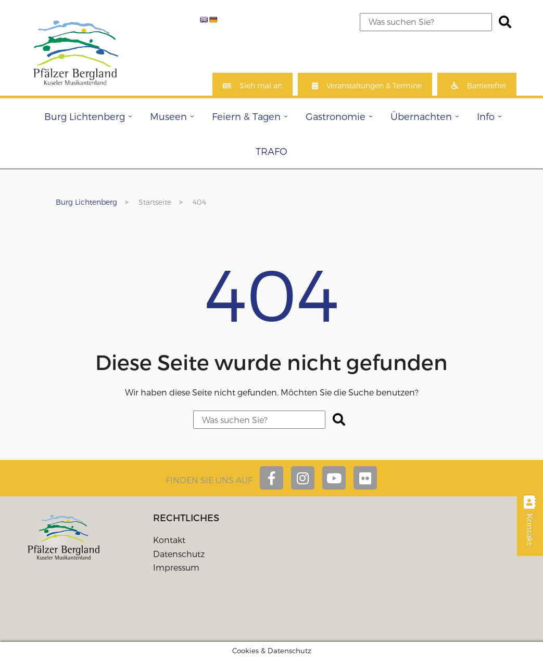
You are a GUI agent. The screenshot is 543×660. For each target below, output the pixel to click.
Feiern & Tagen (246, 116)
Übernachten (421, 116)
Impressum (176, 567)
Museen (168, 116)
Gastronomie (335, 116)
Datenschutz (179, 554)
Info (486, 116)
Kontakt (169, 540)
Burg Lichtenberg (84, 116)
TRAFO (271, 151)
